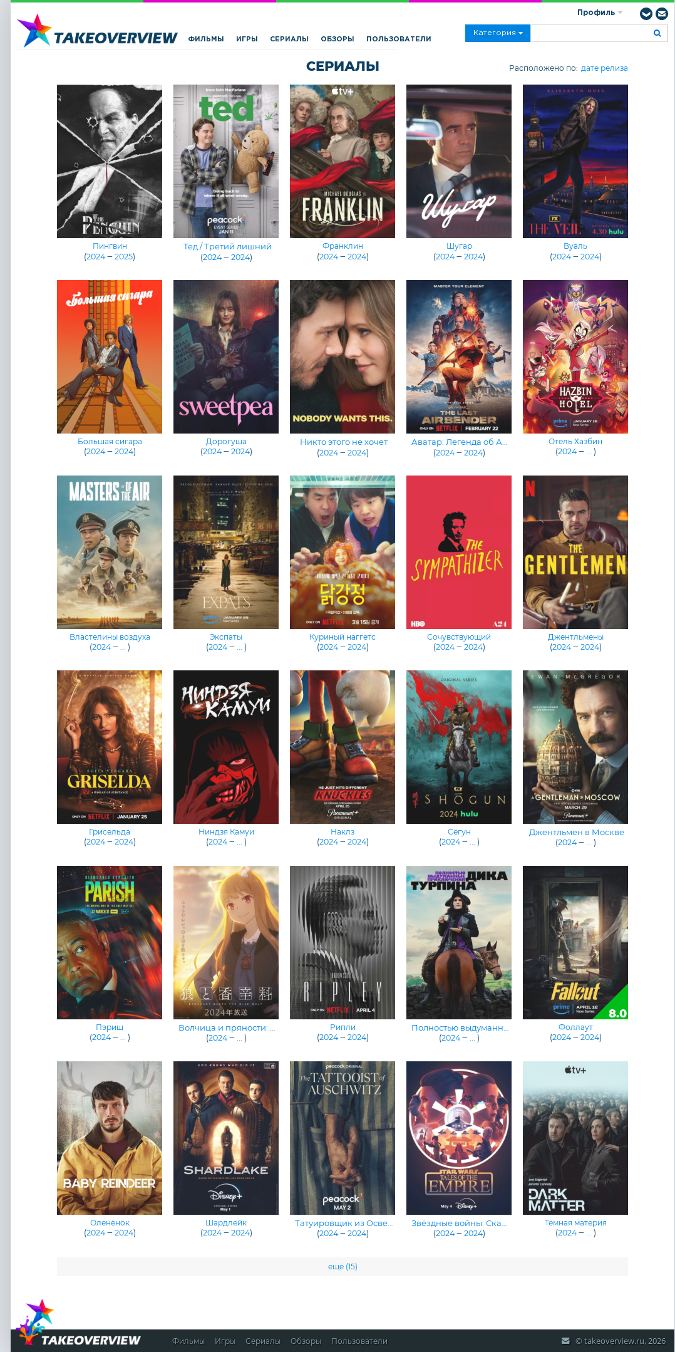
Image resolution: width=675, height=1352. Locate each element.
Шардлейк (226, 1222)
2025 (124, 256)
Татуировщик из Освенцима (355, 1223)
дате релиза (604, 68)
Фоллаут (576, 1027)
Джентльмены (576, 637)
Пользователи (398, 39)
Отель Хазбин (575, 441)
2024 (95, 256)
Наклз (342, 831)
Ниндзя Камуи (226, 831)
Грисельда (109, 831)
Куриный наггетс (342, 637)
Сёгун (459, 831)
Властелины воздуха (110, 637)
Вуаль (575, 246)
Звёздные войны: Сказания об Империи (496, 1223)
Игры (247, 39)
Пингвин (110, 246)
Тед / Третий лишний (227, 246)
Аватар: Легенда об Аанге (466, 442)
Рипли (343, 1027)
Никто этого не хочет (344, 442)
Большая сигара (110, 441)
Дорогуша (226, 441)
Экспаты (226, 637)
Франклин (342, 246)
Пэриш (109, 1027)
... (589, 451)
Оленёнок (110, 1222)
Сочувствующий (459, 637)
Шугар (459, 246)
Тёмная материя (576, 1222)
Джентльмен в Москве (576, 832)
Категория (498, 33)
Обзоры (337, 39)
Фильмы (206, 39)
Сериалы (289, 39)
